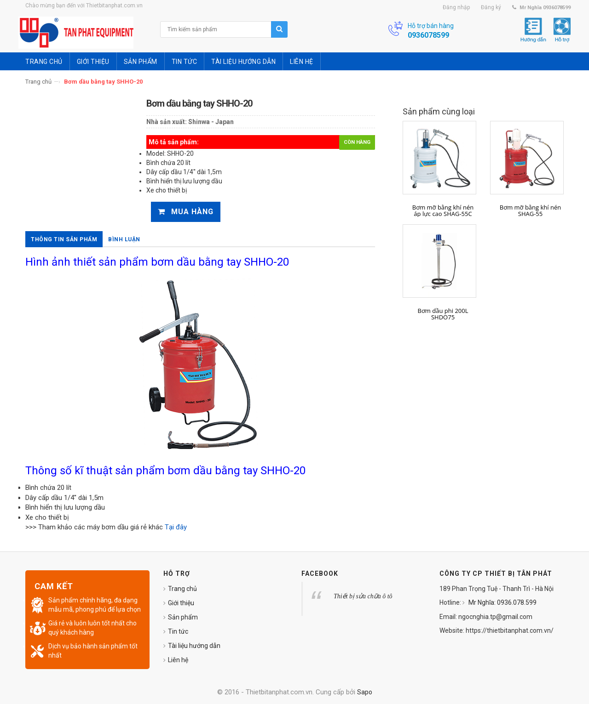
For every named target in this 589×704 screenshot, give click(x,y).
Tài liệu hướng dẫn (194, 645)
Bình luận (124, 239)
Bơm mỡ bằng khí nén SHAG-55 (530, 210)
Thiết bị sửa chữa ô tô (363, 596)
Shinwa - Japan (211, 121)
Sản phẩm (183, 617)
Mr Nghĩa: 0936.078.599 (502, 602)
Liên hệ (178, 660)
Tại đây (177, 527)
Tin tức (178, 631)
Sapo (364, 692)
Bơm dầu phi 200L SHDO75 (443, 314)
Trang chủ (38, 81)
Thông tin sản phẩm (64, 239)
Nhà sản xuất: (166, 121)
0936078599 (428, 35)
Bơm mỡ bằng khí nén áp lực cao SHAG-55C (443, 210)
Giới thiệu (181, 603)
